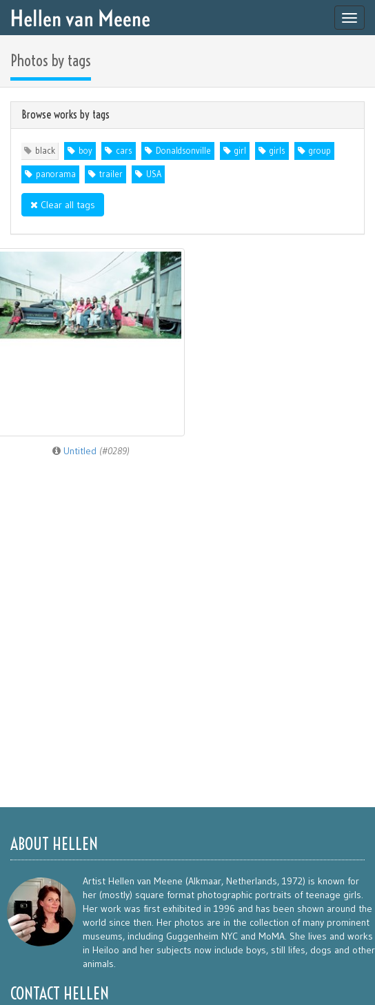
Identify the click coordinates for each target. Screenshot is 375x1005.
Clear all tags (62, 205)
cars (124, 150)
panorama (56, 174)
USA (153, 174)
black (45, 150)
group (320, 150)
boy (85, 150)
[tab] (187, 115)
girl (240, 150)
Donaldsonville (183, 150)
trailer (111, 174)
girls (277, 150)
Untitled (91, 451)
